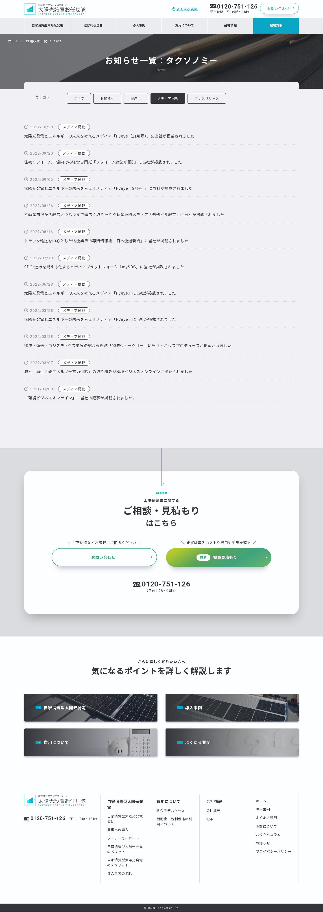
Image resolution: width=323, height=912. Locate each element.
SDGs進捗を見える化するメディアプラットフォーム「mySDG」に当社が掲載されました (104, 267)
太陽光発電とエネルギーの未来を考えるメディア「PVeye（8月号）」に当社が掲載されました (108, 188)
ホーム (13, 40)
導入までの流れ (119, 873)
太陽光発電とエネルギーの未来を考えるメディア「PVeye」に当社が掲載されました (100, 293)
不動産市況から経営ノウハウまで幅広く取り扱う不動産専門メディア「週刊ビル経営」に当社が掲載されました (124, 214)
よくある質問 (185, 9)
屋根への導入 (118, 830)
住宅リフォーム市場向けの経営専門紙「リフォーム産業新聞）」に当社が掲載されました (103, 162)
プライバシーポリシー (274, 851)
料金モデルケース (171, 810)
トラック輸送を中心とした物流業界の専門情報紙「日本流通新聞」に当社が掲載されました (106, 241)
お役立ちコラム (268, 835)
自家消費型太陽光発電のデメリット (125, 863)
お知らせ (108, 98)
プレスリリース (208, 98)
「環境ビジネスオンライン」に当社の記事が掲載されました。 (80, 398)
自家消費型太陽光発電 (66, 706)
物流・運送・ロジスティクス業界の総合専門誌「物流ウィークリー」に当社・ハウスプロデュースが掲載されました (128, 345)
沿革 (210, 819)
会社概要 (213, 810)
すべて (79, 98)
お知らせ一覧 (36, 40)
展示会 (136, 98)
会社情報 (214, 802)
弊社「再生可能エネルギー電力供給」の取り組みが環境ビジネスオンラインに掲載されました (108, 371)
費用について (57, 742)
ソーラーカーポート (123, 838)
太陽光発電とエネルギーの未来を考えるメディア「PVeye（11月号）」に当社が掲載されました (109, 136)
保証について (266, 826)
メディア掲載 (74, 127)
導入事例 (194, 706)
